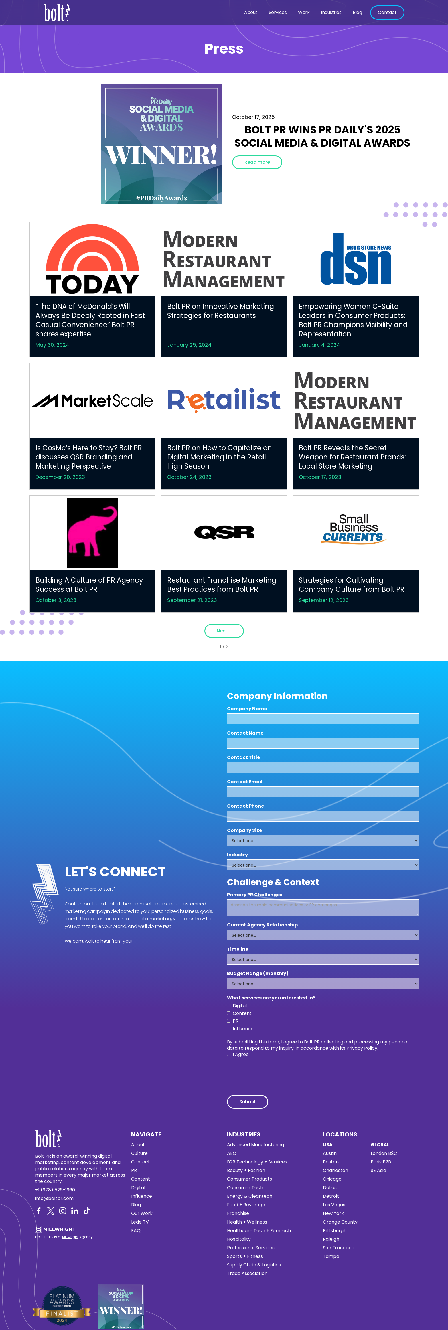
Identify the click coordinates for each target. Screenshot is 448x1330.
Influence (141, 1196)
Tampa (331, 1256)
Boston (331, 1162)
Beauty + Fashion (246, 1170)
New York (333, 1213)
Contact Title (243, 757)
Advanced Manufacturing (255, 1145)
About (250, 12)
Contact (387, 12)
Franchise (238, 1213)
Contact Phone (245, 806)
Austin (330, 1153)
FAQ (136, 1231)
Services (278, 12)
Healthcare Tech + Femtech (259, 1231)
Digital (138, 1188)
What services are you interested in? (271, 998)
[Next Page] (224, 631)
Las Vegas (334, 1205)
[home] (59, 12)
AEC (231, 1153)
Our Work (142, 1213)
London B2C (384, 1153)
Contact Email (245, 782)
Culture (139, 1153)
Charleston (335, 1170)
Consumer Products (249, 1179)
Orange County (340, 1222)
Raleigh (331, 1239)
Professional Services (251, 1248)
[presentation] (270, 1073)
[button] (250, 12)
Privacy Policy (361, 1048)
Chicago (332, 1179)
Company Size (244, 830)
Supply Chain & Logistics (254, 1265)
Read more (257, 162)
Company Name (247, 709)
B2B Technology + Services (257, 1162)
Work (303, 12)
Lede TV (140, 1222)
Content (140, 1179)
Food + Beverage (246, 1205)
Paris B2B (381, 1162)
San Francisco (338, 1248)
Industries (331, 12)
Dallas (330, 1188)
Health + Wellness (247, 1222)
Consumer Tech (245, 1188)
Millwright (70, 1236)
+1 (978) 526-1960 (55, 1190)
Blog (357, 12)
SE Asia (378, 1170)
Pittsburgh (334, 1231)
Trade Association (247, 1273)
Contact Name (245, 733)
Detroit (331, 1196)
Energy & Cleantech (249, 1196)
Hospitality (239, 1239)
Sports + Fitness (245, 1256)
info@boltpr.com (54, 1198)
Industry (237, 855)
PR (134, 1170)
